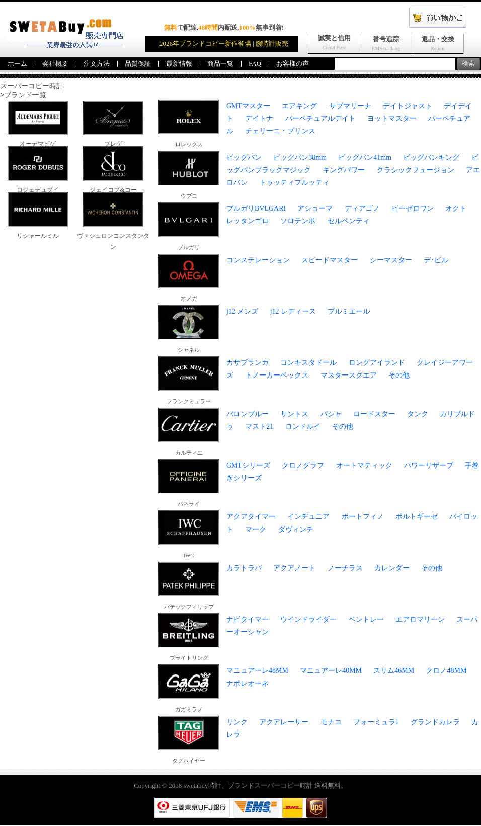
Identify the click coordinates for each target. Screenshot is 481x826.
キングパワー (344, 170)
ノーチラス (345, 568)
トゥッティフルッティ (294, 183)
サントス (294, 414)
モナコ (331, 722)
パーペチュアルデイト (320, 119)
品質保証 (138, 63)
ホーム (17, 63)
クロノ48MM (446, 671)
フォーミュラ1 (376, 722)
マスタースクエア (348, 376)
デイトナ (259, 119)
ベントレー (366, 620)
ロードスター (374, 414)
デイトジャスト (407, 106)
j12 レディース (293, 312)
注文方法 (97, 63)
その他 (399, 376)
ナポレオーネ (247, 684)
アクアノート (294, 568)
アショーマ (315, 209)
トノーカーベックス (276, 376)
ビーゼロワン (412, 209)
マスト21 (259, 427)
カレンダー (392, 568)
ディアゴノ (362, 209)
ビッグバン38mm (300, 158)
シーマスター (391, 260)
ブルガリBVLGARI (256, 209)
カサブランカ (247, 363)
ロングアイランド (377, 363)
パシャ (331, 414)
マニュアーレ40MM (331, 671)
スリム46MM (393, 671)
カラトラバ (244, 568)
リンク (237, 722)
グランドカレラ (435, 722)
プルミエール (349, 312)
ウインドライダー (308, 620)
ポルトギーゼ (416, 517)
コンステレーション (258, 260)
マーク (255, 530)
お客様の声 (292, 63)
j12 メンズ (242, 312)
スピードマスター (329, 260)
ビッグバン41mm (364, 158)
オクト (455, 209)
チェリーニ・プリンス (280, 131)
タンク (417, 414)
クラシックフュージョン (415, 170)
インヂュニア (308, 517)
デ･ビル (436, 260)
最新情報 (179, 63)
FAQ (255, 63)
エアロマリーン (420, 620)
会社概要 (55, 63)
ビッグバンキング (431, 158)
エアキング (299, 106)
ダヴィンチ (295, 530)
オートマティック (364, 466)
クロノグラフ (303, 466)
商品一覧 (220, 63)
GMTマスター (248, 106)
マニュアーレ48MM (257, 671)
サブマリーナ (350, 106)
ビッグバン (244, 158)
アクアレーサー (283, 722)
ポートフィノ (363, 517)
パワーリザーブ (428, 466)
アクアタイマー (251, 517)
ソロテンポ (297, 222)
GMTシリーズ (248, 466)
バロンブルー (247, 414)
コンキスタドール (308, 363)
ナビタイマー (247, 620)
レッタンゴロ (247, 222)
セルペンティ (349, 222)
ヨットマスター (392, 119)
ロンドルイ (302, 427)
